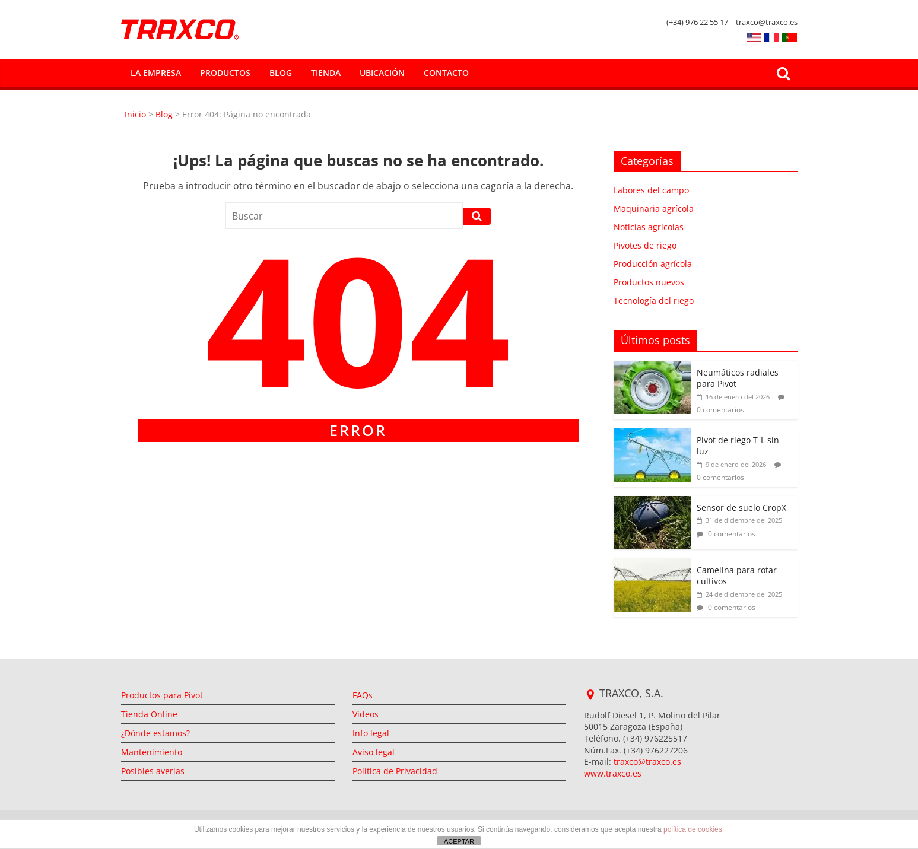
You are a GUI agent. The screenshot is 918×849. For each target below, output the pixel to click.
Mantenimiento (151, 752)
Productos (225, 72)
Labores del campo (651, 190)
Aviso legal (373, 752)
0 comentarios (726, 534)
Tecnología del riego (654, 300)
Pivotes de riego (645, 245)
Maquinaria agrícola (654, 208)
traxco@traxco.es (647, 761)
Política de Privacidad (394, 771)
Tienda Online (149, 714)
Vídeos (365, 714)
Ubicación (382, 72)
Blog (280, 72)
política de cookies (692, 829)
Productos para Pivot (162, 695)
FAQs (362, 695)
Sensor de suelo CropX (741, 507)
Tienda (326, 72)
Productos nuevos (649, 282)
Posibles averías (153, 771)
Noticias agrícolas (649, 227)
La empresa (156, 72)
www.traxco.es (612, 773)
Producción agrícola (653, 263)
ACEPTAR (459, 841)
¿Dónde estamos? (155, 733)
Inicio (136, 114)
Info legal (370, 733)
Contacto (446, 72)
